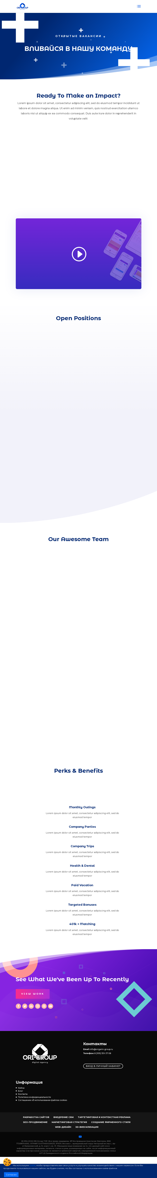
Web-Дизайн (63, 1127)
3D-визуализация (86, 1127)
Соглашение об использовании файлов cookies (42, 1100)
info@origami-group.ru (101, 1049)
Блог (20, 1091)
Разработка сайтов (36, 1117)
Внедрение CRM (63, 1117)
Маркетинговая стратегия (69, 1122)
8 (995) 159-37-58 (102, 1053)
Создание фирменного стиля (110, 1122)
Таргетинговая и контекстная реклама (104, 1117)
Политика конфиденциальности (34, 1097)
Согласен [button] (11, 1174)
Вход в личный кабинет (103, 1066)
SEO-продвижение (35, 1122)
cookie (32, 1165)
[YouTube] (80, 1136)
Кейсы (21, 1088)
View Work (32, 993)
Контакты (23, 1094)
